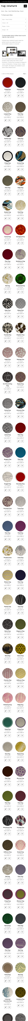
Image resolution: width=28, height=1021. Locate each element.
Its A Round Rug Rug (7, 384)
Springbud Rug (20, 236)
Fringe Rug (7, 89)
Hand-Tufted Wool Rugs (14, 11)
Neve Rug (7, 655)
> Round (21, 11)
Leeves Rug (7, 434)
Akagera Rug (7, 459)
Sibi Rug (7, 876)
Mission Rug (7, 582)
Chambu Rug (7, 680)
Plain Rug (20, 114)
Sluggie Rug (7, 484)
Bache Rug (7, 925)
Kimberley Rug (7, 704)
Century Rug (20, 89)
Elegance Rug (20, 631)
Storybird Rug (7, 557)
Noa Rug (20, 974)
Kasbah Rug (7, 212)
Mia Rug (7, 285)
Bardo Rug (8, 631)
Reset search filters (8, 15)
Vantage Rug (20, 827)
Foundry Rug (7, 335)
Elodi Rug (20, 212)
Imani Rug (20, 557)
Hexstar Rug (7, 606)
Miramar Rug (20, 901)
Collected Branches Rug (7, 1000)
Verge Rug (8, 729)
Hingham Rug (20, 335)
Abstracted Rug (20, 285)
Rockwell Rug (7, 508)
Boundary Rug (20, 484)
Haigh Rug (8, 359)
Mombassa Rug (7, 827)
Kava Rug (7, 754)
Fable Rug (20, 138)
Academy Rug (20, 999)
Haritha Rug (7, 138)
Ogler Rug (7, 310)
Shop (6, 11)
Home (2, 11)
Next (24, 73)
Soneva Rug (20, 163)
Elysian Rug (20, 384)
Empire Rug (20, 852)
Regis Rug (20, 187)
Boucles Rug (20, 778)
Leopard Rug (7, 114)
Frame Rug (7, 974)
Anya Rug (20, 606)
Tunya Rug (20, 508)
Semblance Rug (20, 261)
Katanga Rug (20, 359)
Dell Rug (20, 950)
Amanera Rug (20, 410)
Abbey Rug (20, 310)
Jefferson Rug (20, 680)
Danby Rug (7, 410)
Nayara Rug (20, 754)
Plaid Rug (20, 533)
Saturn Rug (20, 655)
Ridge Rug (20, 704)
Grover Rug (7, 236)
